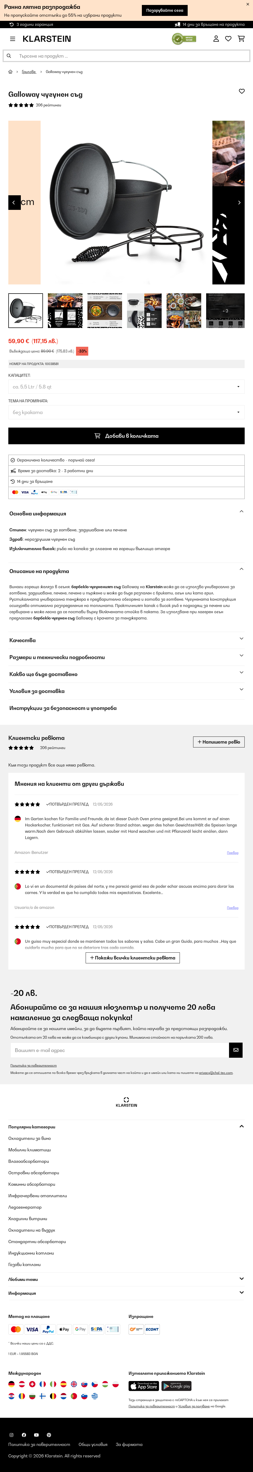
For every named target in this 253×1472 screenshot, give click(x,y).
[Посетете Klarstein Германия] (11, 1384)
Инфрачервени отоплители (37, 1195)
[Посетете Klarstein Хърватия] (11, 1396)
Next (239, 202)
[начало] (15, 72)
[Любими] (228, 39)
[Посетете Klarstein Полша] (115, 1384)
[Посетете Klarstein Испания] (63, 1384)
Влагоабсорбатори (28, 1161)
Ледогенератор (25, 1207)
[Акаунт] (216, 39)
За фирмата (129, 1444)
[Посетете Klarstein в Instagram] (11, 1435)
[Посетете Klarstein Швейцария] (32, 1384)
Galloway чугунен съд (64, 72)
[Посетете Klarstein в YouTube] (36, 1435)
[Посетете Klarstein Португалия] (74, 1396)
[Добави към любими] (242, 91)
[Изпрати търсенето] (9, 56)
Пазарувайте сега (164, 10)
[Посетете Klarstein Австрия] (22, 1384)
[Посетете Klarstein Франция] (43, 1384)
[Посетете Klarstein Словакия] (84, 1384)
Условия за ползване (194, 1406)
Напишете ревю (219, 742)
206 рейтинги (48, 105)
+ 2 (225, 310)
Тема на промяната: (28, 401)
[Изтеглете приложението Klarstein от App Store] (144, 1386)
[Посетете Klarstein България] (32, 1396)
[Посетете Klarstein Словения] (84, 1396)
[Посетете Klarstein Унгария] (105, 1384)
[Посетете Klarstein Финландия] (43, 1396)
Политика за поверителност (33, 1065)
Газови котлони (24, 1264)
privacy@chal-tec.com (216, 1073)
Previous (13, 202)
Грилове (29, 72)
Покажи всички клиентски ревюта (132, 957)
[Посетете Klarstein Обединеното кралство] (74, 1384)
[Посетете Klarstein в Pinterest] (49, 1435)
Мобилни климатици (29, 1149)
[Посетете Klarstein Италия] (53, 1384)
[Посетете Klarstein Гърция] (95, 1396)
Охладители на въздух (31, 1230)
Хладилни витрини (27, 1218)
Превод (232, 853)
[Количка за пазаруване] (241, 39)
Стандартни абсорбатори (37, 1241)
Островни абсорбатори (33, 1172)
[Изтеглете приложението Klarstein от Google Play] (176, 1386)
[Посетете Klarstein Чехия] (95, 1384)
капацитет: (19, 375)
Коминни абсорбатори (31, 1184)
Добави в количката (126, 436)
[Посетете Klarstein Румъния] (22, 1396)
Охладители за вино (29, 1138)
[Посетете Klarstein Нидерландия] (63, 1396)
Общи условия (93, 1444)
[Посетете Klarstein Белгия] (53, 1396)
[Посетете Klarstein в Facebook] (24, 1435)
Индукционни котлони (31, 1253)
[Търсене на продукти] (126, 56)
